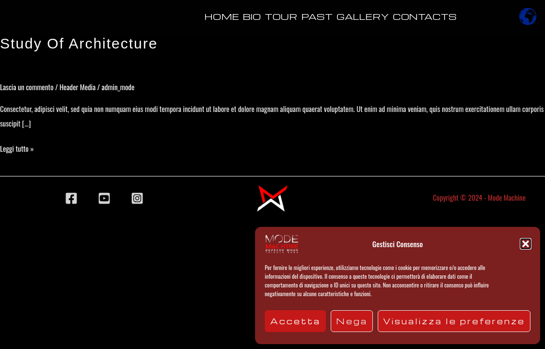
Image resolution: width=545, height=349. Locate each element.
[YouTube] (104, 198)
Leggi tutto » (17, 147)
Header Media (78, 86)
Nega (352, 321)
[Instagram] (137, 198)
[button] (525, 244)
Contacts (425, 16)
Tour (281, 16)
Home (221, 16)
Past (317, 16)
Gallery (363, 16)
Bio (252, 16)
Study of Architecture (79, 43)
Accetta (295, 321)
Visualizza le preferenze (454, 321)
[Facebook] (71, 198)
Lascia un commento (26, 86)
